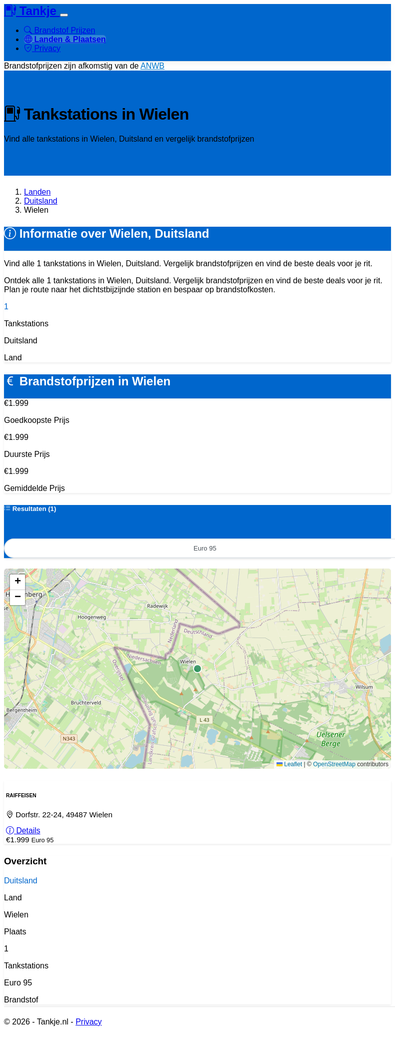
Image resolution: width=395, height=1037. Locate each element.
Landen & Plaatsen (65, 39)
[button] (17, 585)
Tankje (32, 11)
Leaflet (289, 766)
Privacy (42, 48)
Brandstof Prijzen (59, 30)
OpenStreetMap (334, 766)
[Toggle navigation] (64, 15)
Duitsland (41, 201)
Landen (37, 192)
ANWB (152, 66)
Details (23, 835)
